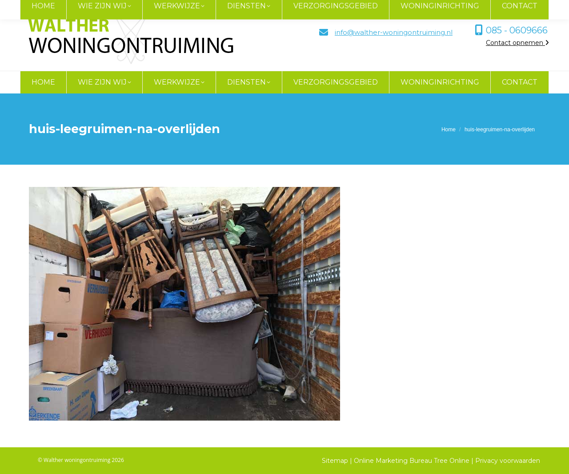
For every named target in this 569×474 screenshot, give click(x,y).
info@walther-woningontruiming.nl (394, 32)
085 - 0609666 (517, 30)
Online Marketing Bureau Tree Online (412, 461)
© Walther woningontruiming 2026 (81, 460)
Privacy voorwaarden (507, 461)
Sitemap (335, 461)
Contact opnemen (517, 43)
